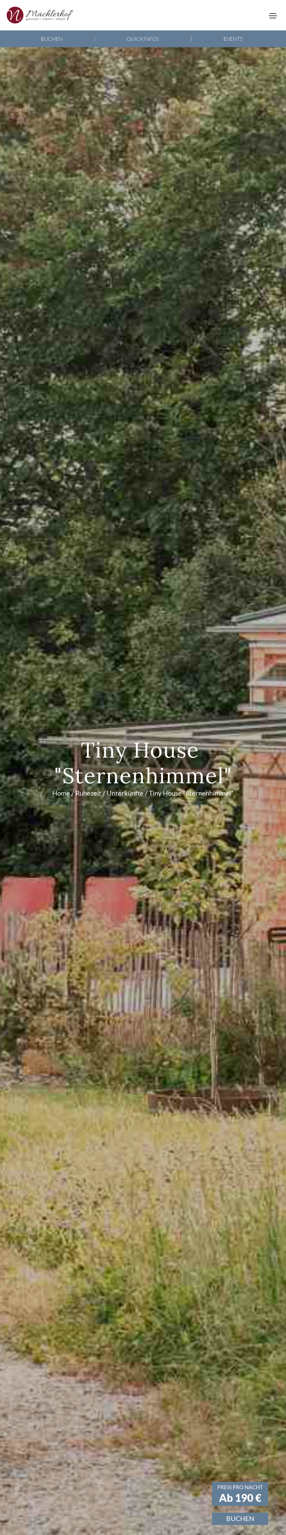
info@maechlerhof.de (39, 56)
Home (61, 793)
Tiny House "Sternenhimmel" (191, 793)
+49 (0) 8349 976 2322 (41, 43)
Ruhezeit (88, 793)
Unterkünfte (125, 793)
